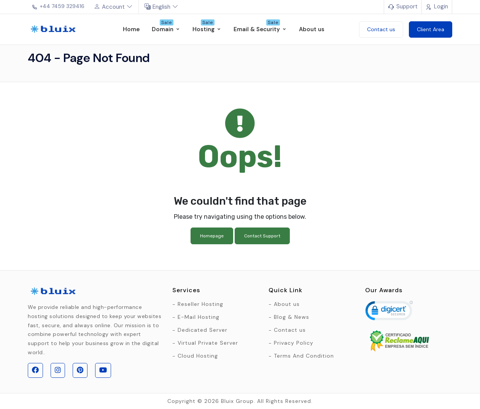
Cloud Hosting (198, 355)
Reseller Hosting (200, 304)
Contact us (290, 329)
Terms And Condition (304, 355)
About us (287, 304)
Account (113, 6)
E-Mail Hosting (198, 317)
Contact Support (262, 236)
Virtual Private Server (208, 342)
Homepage (212, 236)
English (161, 6)
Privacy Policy (293, 342)
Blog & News (291, 317)
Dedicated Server (202, 329)
